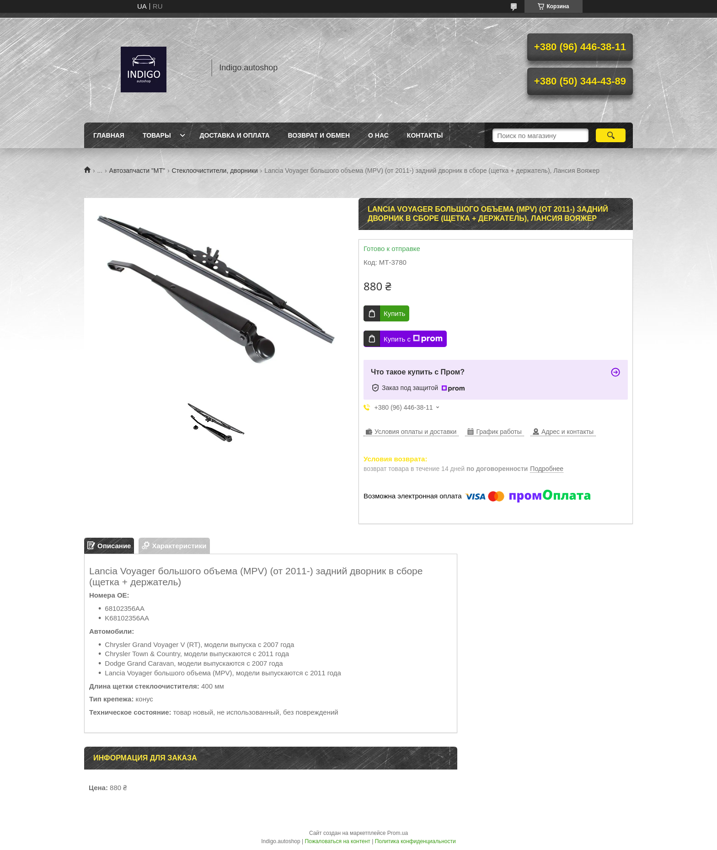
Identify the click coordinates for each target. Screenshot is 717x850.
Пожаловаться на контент (337, 841)
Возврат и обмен (319, 135)
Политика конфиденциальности (415, 841)
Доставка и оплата (235, 135)
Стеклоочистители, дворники (214, 170)
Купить (394, 313)
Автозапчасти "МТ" (137, 170)
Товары (157, 135)
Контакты (425, 135)
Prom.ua (397, 833)
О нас (378, 135)
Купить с (413, 339)
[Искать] (611, 135)
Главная (108, 135)
